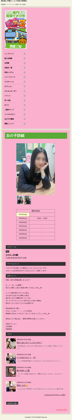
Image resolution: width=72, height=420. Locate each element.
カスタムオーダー (10, 91)
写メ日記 (7, 100)
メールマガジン (9, 114)
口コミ (6, 105)
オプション (8, 86)
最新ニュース (9, 124)
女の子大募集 (9, 119)
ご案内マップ (9, 110)
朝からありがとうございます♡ (29, 343)
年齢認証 (3, 4)
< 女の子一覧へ (12, 403)
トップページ (10, 4)
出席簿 (6, 63)
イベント (7, 96)
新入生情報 (8, 58)
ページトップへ (61, 409)
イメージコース (9, 77)
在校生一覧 (18, 4)
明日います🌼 (22, 385)
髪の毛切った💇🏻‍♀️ (23, 370)
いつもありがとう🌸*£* (26, 357)
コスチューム (9, 82)
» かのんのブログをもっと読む (54, 395)
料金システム (9, 72)
